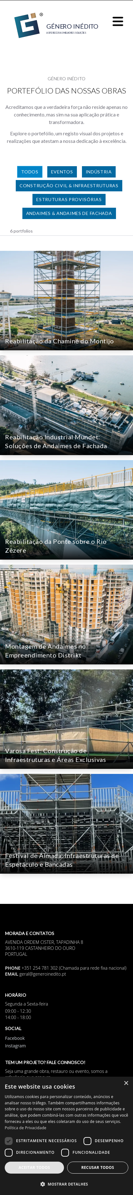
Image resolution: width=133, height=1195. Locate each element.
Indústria (99, 171)
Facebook (15, 1038)
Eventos (62, 171)
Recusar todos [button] (97, 1167)
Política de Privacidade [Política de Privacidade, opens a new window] (25, 1127)
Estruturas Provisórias (68, 199)
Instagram (15, 1046)
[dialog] (66, 1136)
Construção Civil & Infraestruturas (69, 185)
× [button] (126, 1083)
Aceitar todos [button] (34, 1167)
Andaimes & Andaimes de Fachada (69, 213)
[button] (66, 1184)
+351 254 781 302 (40, 968)
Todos (29, 171)
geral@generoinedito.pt (43, 974)
